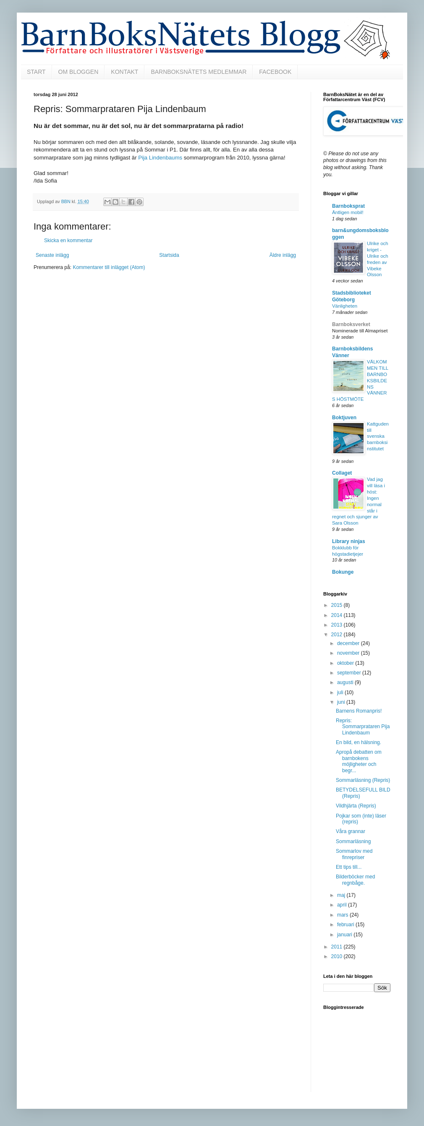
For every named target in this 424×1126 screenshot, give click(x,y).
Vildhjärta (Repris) (356, 806)
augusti (346, 682)
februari (346, 924)
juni (341, 702)
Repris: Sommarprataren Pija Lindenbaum (363, 727)
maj (342, 895)
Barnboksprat (348, 206)
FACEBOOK (275, 71)
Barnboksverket (351, 324)
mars (343, 915)
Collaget (342, 473)
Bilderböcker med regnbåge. (355, 880)
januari (345, 935)
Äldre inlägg (283, 255)
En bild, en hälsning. (358, 742)
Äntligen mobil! (348, 212)
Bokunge (342, 572)
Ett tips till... (348, 867)
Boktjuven (344, 418)
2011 (337, 947)
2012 (337, 634)
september (349, 673)
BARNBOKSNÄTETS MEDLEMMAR (198, 71)
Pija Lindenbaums (160, 157)
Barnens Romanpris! (359, 711)
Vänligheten (344, 305)
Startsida (169, 255)
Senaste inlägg (52, 255)
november (349, 653)
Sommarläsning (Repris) (363, 780)
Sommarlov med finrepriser (354, 854)
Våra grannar (350, 831)
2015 (337, 605)
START (36, 71)
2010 (337, 956)
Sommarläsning (353, 841)
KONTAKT (124, 71)
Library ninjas (348, 541)
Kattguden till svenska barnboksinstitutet (378, 436)
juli (341, 692)
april (342, 905)
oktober (346, 663)
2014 (337, 615)
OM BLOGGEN (78, 71)
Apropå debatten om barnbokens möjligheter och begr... (359, 761)
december (349, 643)
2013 (337, 625)
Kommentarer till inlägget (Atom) (109, 267)
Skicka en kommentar (68, 240)
